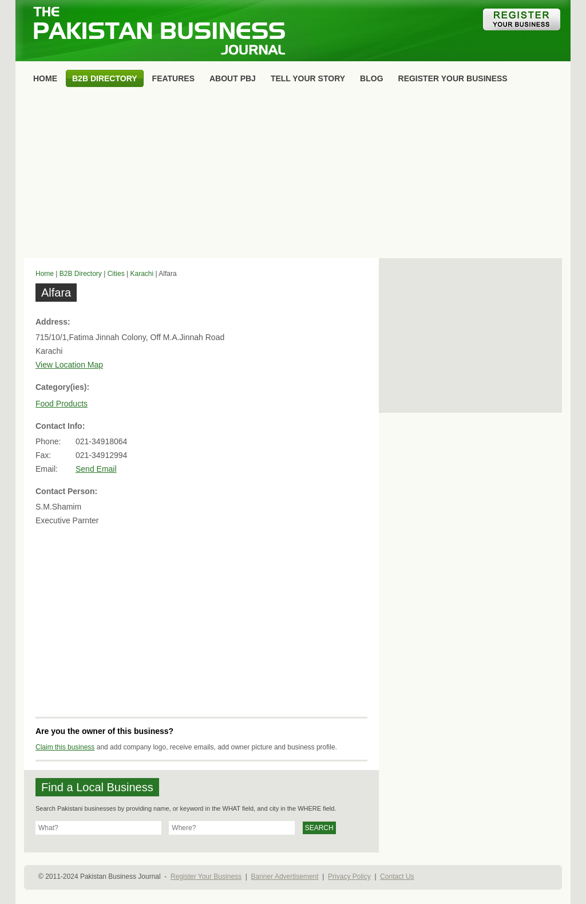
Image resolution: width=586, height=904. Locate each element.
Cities (116, 274)
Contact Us (397, 877)
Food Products (61, 403)
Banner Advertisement (285, 877)
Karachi (141, 274)
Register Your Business (206, 877)
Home (44, 274)
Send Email (96, 468)
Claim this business (64, 747)
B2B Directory (81, 274)
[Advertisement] (293, 175)
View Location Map (69, 364)
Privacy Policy (349, 877)
